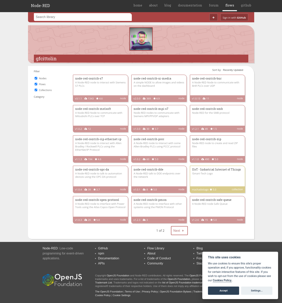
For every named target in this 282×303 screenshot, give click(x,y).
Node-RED (40, 5)
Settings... (257, 290)
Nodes (43, 78)
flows (229, 5)
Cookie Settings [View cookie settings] (121, 295)
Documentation (108, 258)
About (151, 253)
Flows (42, 84)
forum (214, 5)
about (153, 5)
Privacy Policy (150, 291)
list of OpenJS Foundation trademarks (183, 282)
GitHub (103, 248)
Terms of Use (132, 291)
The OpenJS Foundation (109, 291)
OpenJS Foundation (118, 275)
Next (179, 230)
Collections (45, 90)
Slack (200, 263)
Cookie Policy (103, 295)
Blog (199, 248)
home (137, 5)
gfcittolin (46, 58)
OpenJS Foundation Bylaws (175, 291)
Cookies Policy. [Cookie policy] (222, 280)
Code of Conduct (159, 258)
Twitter (201, 253)
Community (155, 263)
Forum (200, 258)
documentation (190, 5)
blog (167, 5)
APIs (101, 263)
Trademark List (103, 282)
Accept (224, 290)
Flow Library (155, 248)
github (246, 5)
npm (101, 253)
